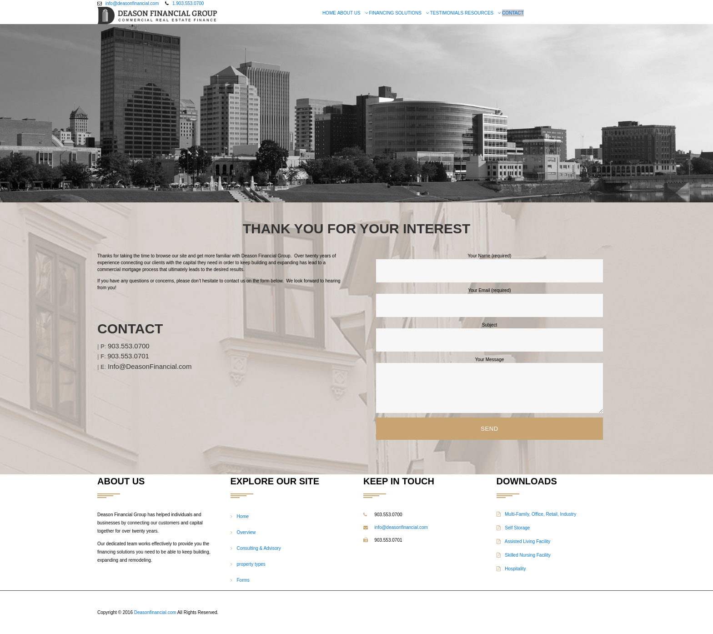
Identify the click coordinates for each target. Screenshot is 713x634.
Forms (243, 580)
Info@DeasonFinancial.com (149, 366)
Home (329, 12)
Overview (246, 532)
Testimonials (446, 12)
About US (349, 12)
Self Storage (513, 527)
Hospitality (511, 568)
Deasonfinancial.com (155, 612)
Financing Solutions (395, 12)
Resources (479, 12)
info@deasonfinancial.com (132, 3)
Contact (513, 12)
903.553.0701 (128, 356)
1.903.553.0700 (188, 3)
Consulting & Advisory (259, 548)
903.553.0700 (129, 346)
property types (251, 564)
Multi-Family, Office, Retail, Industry (537, 514)
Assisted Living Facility (524, 541)
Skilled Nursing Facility (524, 555)
